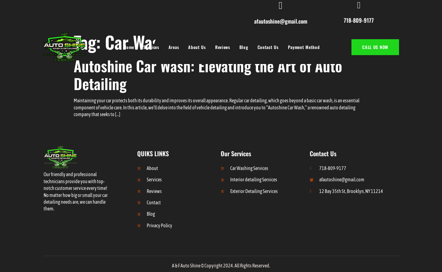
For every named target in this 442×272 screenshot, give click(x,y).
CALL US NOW (375, 47)
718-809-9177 (359, 20)
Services (151, 47)
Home (129, 47)
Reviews (222, 47)
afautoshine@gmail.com (280, 21)
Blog (243, 47)
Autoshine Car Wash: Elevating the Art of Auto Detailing (208, 74)
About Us (197, 47)
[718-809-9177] (358, 5)
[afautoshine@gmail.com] (281, 6)
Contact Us (268, 47)
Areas (174, 47)
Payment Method (304, 47)
